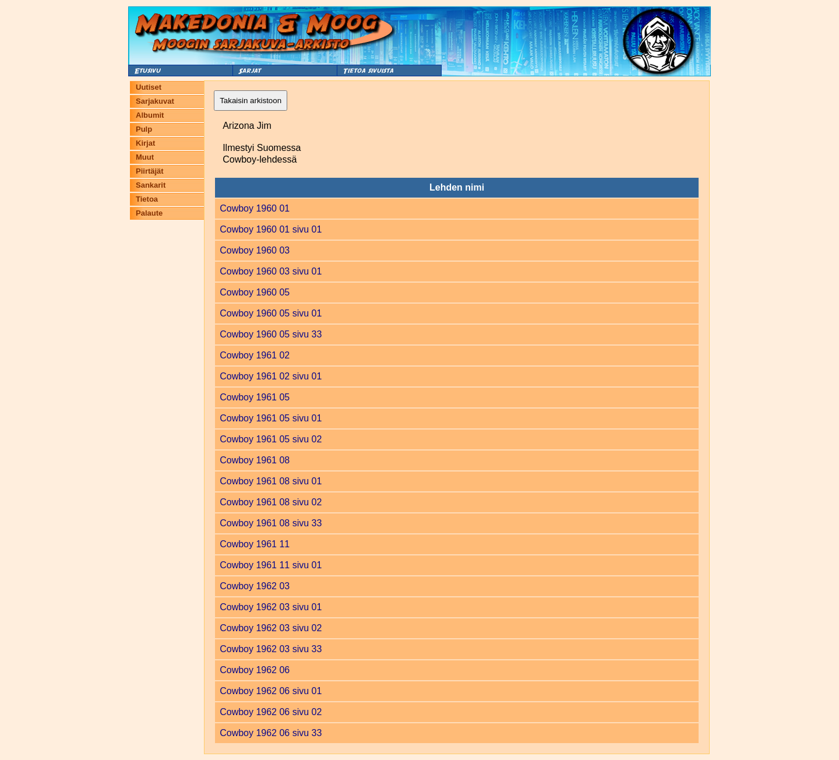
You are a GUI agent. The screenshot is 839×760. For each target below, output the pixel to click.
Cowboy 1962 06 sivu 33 (271, 733)
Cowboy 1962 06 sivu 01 (271, 691)
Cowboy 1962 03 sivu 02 (271, 628)
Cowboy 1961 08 (255, 460)
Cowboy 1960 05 (255, 292)
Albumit (150, 115)
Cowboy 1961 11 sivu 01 (271, 565)
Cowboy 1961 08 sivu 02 (271, 502)
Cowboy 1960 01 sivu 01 (271, 229)
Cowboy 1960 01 (255, 208)
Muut (145, 157)
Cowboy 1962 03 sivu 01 (271, 607)
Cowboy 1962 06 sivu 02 (271, 712)
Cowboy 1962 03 (255, 586)
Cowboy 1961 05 (255, 397)
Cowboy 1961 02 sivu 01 (271, 376)
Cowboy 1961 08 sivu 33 (271, 523)
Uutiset (148, 87)
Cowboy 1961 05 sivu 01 (271, 418)
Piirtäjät (150, 171)
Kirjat (145, 143)
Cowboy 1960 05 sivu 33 (271, 334)
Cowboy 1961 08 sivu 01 (271, 481)
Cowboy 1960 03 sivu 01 (271, 271)
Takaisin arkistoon (250, 100)
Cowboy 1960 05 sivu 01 (271, 313)
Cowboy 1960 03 (255, 250)
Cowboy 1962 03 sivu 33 (271, 649)
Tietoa (147, 199)
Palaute (149, 213)
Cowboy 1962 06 (255, 670)
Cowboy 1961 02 (255, 355)
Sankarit (150, 185)
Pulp (144, 129)
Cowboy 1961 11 (255, 544)
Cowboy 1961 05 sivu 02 (271, 439)
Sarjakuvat (155, 101)
